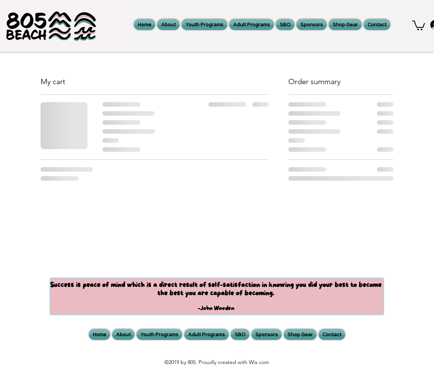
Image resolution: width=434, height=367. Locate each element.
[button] (418, 25)
